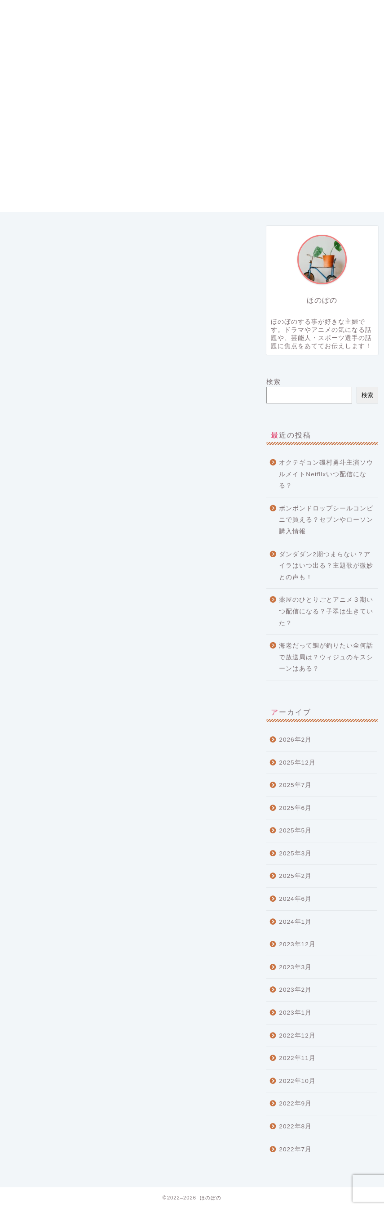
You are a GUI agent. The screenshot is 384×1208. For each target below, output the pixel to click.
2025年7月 (295, 785)
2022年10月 (297, 1081)
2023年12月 (297, 944)
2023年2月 (295, 989)
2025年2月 (295, 875)
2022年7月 (295, 1149)
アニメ (38, 632)
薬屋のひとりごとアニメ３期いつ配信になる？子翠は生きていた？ (326, 611)
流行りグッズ (48, 680)
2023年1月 (295, 1012)
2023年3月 (295, 967)
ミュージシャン (52, 668)
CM (33, 610)
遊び (34, 703)
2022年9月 (295, 1103)
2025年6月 (295, 808)
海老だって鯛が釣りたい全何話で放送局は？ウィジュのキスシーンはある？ (326, 657)
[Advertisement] (192, 149)
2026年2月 (295, 739)
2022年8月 (295, 1126)
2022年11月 (297, 1058)
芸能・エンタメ (52, 692)
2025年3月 (295, 853)
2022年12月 (297, 1035)
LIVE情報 (42, 621)
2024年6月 (295, 898)
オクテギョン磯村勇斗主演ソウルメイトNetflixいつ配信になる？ (326, 474)
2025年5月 (295, 830)
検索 (273, 381)
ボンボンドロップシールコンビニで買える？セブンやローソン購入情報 (326, 520)
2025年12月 (297, 762)
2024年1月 (295, 921)
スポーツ (41, 645)
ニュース (41, 656)
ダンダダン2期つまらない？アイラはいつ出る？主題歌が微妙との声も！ (326, 566)
